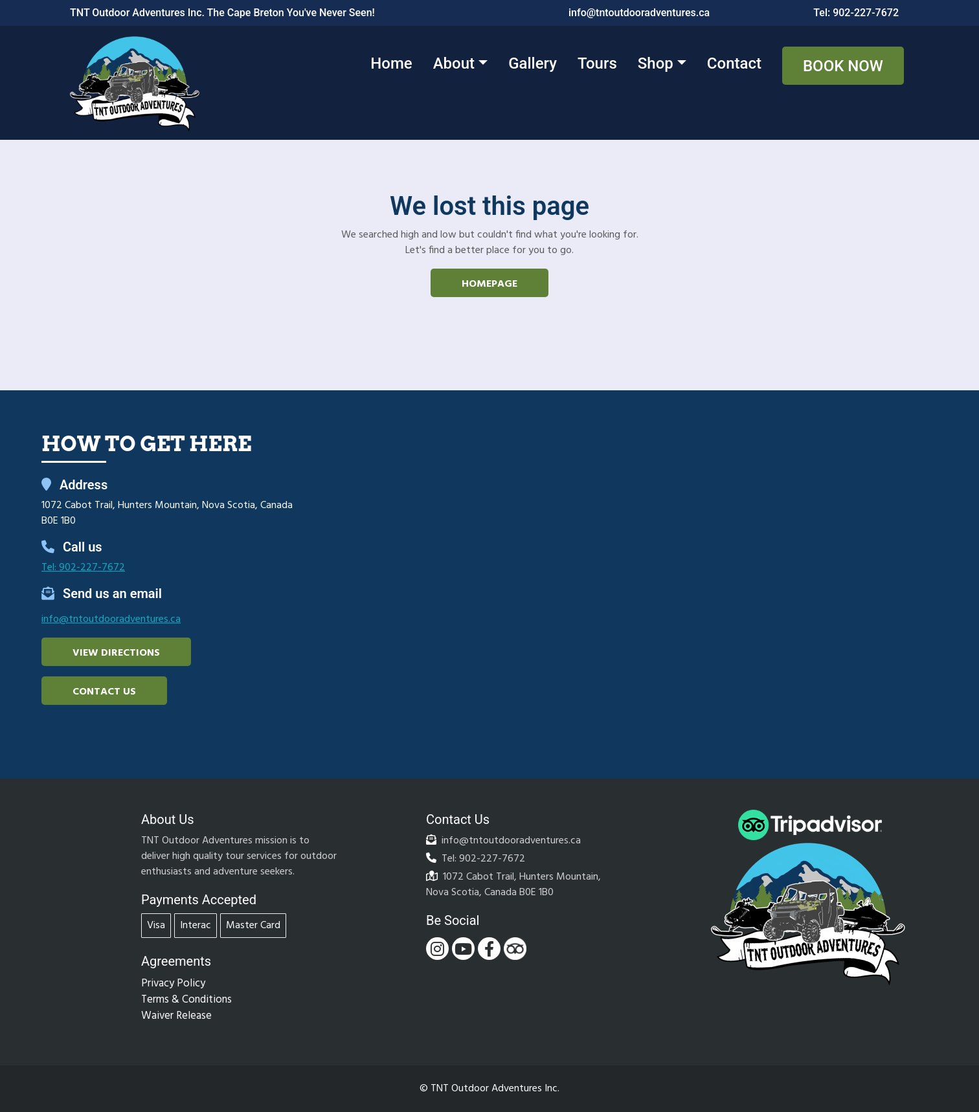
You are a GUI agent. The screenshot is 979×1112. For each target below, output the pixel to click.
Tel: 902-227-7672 (856, 12)
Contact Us (104, 692)
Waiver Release (176, 1016)
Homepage (489, 284)
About (454, 63)
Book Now (843, 66)
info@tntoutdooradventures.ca (639, 12)
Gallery (532, 63)
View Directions (116, 653)
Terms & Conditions (186, 999)
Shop (655, 63)
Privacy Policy (173, 983)
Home (391, 63)
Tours (597, 63)
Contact (734, 63)
